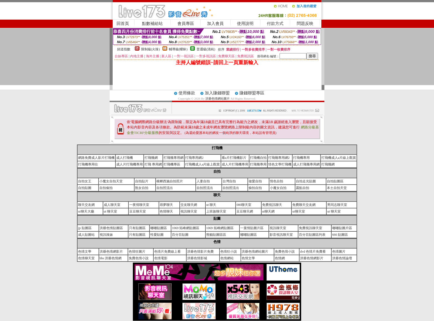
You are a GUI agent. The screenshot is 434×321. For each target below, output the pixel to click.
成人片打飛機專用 (129, 164)
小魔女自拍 (278, 188)
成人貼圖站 (86, 235)
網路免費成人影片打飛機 (96, 158)
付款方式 (275, 23)
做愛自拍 (255, 181)
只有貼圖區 (137, 228)
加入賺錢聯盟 (217, 93)
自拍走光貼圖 (306, 181)
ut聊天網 (268, 211)
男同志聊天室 (337, 205)
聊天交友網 (86, 205)
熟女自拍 (141, 188)
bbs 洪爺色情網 (111, 258)
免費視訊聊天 (272, 205)
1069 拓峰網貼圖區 (185, 228)
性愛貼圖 (157, 235)
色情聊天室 (86, 258)
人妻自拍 (203, 181)
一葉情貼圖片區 (252, 228)
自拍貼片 (141, 181)
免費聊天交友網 (304, 205)
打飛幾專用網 (174, 158)
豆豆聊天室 (137, 211)
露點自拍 (302, 188)
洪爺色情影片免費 (200, 251)
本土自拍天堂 (337, 188)
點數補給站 (152, 23)
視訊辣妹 (106, 235)
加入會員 (215, 23)
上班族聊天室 (216, 211)
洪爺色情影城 (197, 258)
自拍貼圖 (84, 188)
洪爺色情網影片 (111, 251)
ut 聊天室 (110, 211)
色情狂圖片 (137, 251)
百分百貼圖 (180, 235)
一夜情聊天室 (139, 205)
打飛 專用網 (153, 164)
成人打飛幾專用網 (306, 164)
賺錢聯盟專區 (251, 93)
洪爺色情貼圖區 (111, 228)
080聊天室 (243, 205)
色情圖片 (338, 251)
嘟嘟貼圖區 (158, 228)
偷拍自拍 (255, 188)
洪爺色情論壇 (342, 258)
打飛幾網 (151, 158)
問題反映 (305, 23)
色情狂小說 (228, 251)
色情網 (280, 258)
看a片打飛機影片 (234, 158)
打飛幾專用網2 (279, 158)
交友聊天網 (188, 205)
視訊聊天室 (188, 211)
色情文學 (84, 251)
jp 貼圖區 (84, 228)
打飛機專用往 (88, 164)
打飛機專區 (172, 164)
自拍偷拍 (106, 188)
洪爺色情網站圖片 (218, 98)
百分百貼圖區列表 (312, 235)
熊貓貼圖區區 (216, 235)
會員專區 (185, 23)
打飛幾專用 (258, 164)
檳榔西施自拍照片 (169, 181)
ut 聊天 (211, 205)
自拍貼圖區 (335, 181)
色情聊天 (166, 211)
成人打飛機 (124, 158)
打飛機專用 (301, 158)
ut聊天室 (298, 211)
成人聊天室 (112, 205)
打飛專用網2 (194, 158)
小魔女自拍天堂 (111, 181)
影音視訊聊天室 (281, 235)
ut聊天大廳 (86, 211)
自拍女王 (84, 181)
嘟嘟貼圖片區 (342, 228)
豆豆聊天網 (244, 211)
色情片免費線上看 (167, 251)
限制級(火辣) (150, 49)
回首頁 (123, 23)
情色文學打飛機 (279, 164)
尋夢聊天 (166, 205)
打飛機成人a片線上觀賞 (338, 158)
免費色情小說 (285, 251)
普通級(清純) (206, 49)
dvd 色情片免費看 (313, 251)
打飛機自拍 (258, 158)
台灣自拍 (229, 181)
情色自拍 (276, 181)
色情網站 (227, 258)
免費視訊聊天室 (310, 228)
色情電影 (160, 258)
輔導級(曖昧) (178, 49)
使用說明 (245, 23)
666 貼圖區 (340, 235)
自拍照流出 (164, 188)
